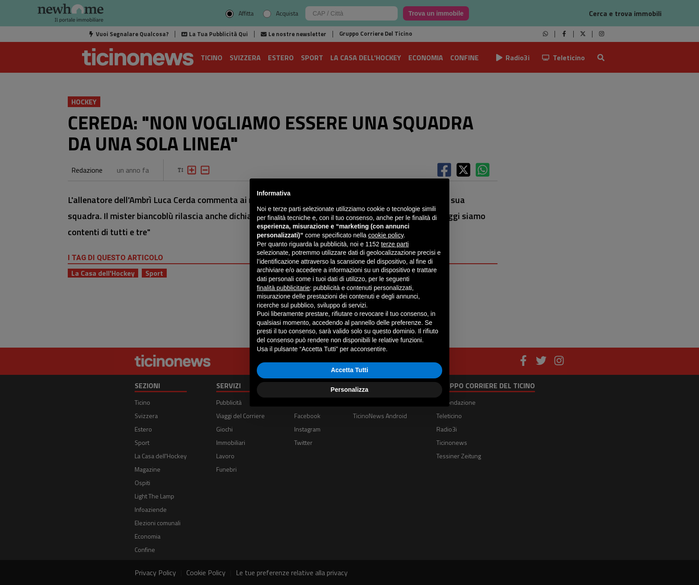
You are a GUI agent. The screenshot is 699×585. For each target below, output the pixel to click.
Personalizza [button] (350, 389)
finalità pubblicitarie (283, 287)
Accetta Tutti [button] (349, 369)
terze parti (395, 244)
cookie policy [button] (385, 235)
